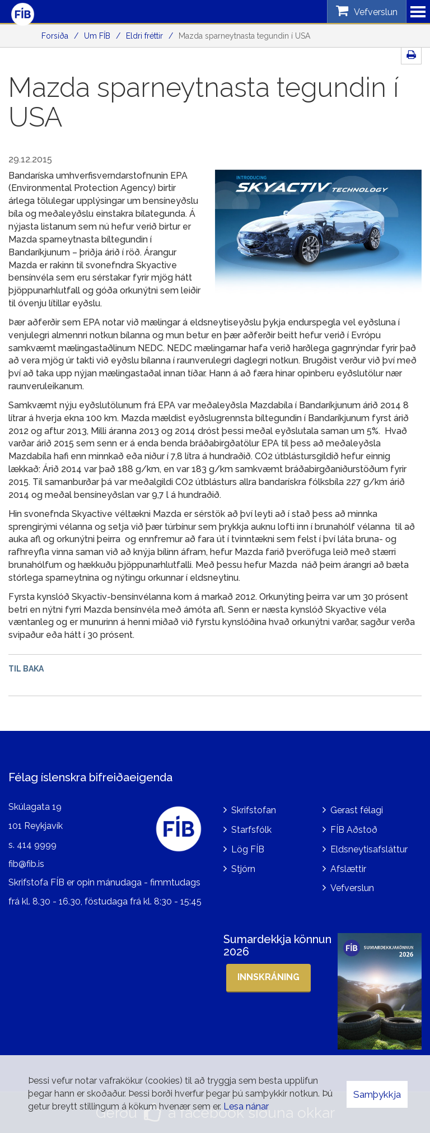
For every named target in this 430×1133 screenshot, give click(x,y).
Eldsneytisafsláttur (369, 849)
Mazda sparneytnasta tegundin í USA (244, 35)
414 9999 (37, 845)
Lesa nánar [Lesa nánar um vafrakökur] (246, 1106)
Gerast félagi (356, 810)
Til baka (26, 668)
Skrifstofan (253, 810)
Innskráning (268, 977)
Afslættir (348, 869)
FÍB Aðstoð (353, 829)
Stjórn (243, 869)
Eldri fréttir (144, 35)
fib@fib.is (26, 864)
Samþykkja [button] (377, 1094)
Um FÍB (97, 35)
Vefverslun (352, 888)
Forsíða (54, 35)
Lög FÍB (247, 849)
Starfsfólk (251, 829)
